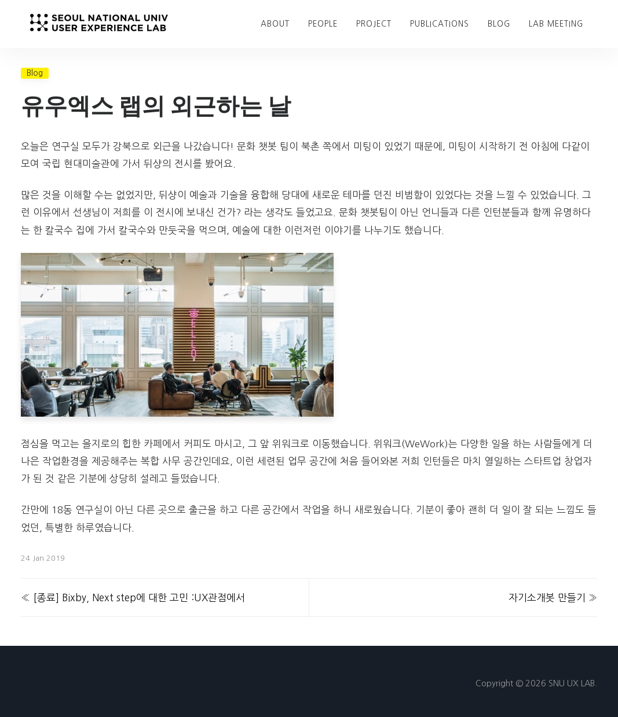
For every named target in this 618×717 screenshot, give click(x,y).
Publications (439, 24)
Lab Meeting (556, 24)
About (275, 24)
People (323, 24)
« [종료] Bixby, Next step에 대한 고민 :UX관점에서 (133, 597)
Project (374, 24)
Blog (35, 73)
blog (499, 24)
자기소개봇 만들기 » (553, 597)
